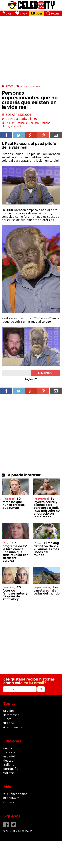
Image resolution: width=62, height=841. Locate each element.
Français (22, 122)
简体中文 (8, 773)
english (8, 748)
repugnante (14, 727)
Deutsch (34, 122)
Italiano (45, 122)
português (10, 768)
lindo (10, 723)
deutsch (9, 760)
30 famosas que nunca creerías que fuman (13, 503)
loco (9, 719)
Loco (7, 13)
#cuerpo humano (31, 86)
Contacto (13, 798)
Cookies (8, 802)
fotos (9, 86)
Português (8, 126)
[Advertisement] (31, 50)
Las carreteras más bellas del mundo (47, 590)
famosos (13, 715)
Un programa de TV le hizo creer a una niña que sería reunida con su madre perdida (15, 552)
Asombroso (41, 498)
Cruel (6, 543)
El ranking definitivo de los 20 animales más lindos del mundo (46, 549)
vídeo (11, 710)
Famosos (8, 498)
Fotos (38, 543)
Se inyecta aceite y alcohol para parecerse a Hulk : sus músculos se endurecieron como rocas (47, 507)
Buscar (52, 13)
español (9, 756)
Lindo (21, 13)
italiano (8, 764)
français (9, 752)
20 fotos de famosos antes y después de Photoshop (14, 593)
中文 (19, 126)
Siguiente (45, 372)
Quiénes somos (16, 794)
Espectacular (42, 587)
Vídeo (36, 13)
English (10, 122)
